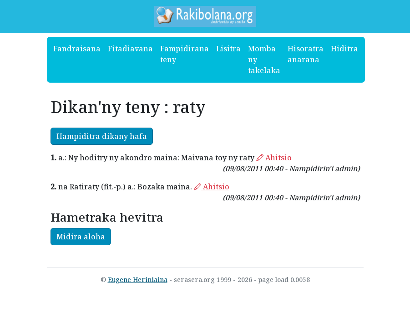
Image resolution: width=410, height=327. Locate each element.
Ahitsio (274, 158)
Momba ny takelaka (264, 59)
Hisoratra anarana (306, 54)
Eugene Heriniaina (137, 279)
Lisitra (228, 49)
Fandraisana (77, 49)
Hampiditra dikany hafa (101, 136)
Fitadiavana (130, 49)
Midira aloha (80, 237)
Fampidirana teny (184, 54)
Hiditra (344, 49)
